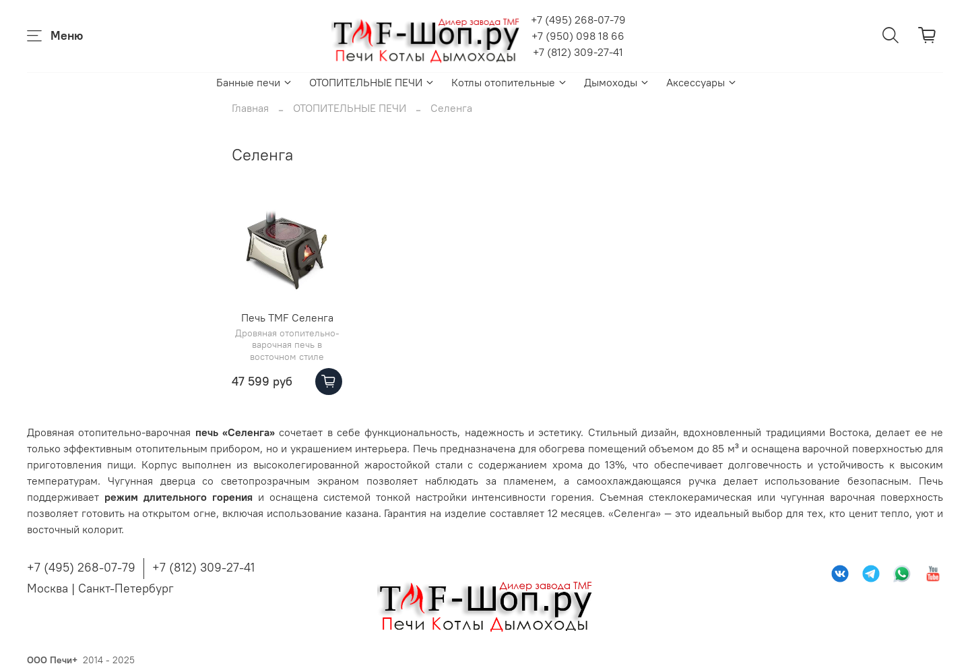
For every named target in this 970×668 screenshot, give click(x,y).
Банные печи (254, 82)
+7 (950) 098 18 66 (577, 35)
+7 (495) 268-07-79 (578, 19)
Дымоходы (617, 82)
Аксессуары (702, 82)
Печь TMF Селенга (287, 317)
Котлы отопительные (509, 82)
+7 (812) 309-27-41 (578, 52)
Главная (250, 108)
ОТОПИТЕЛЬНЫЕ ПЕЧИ (372, 82)
